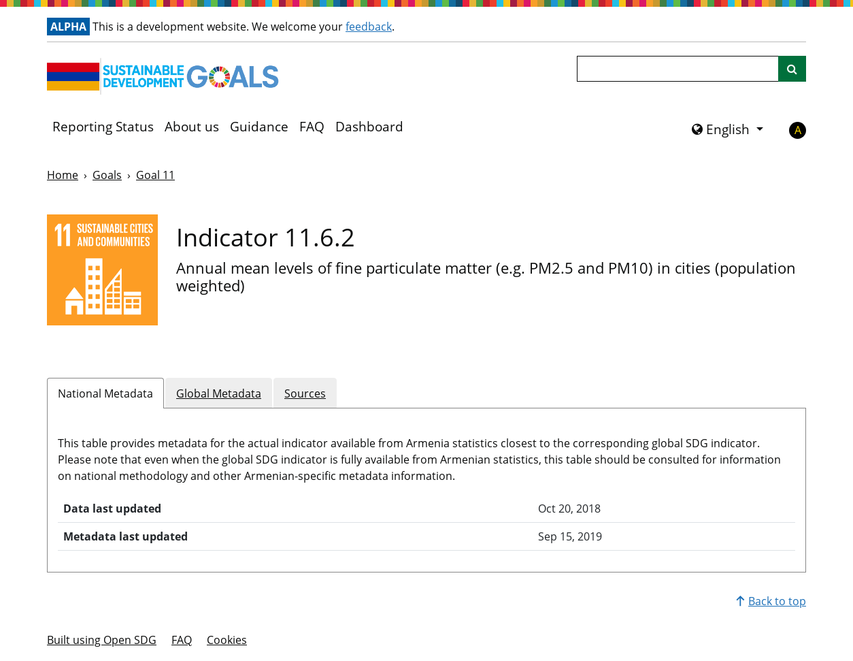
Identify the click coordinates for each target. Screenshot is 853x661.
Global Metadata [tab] (218, 393)
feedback (369, 26)
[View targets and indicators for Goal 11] (102, 269)
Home (62, 174)
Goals (107, 174)
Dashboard (369, 126)
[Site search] (792, 69)
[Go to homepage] (166, 76)
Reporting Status (103, 126)
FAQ (311, 126)
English (722, 129)
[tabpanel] (426, 485)
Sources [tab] (305, 393)
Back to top (771, 601)
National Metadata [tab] (105, 393)
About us (192, 126)
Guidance (259, 126)
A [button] (798, 130)
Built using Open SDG (101, 639)
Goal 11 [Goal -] (155, 174)
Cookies (227, 639)
